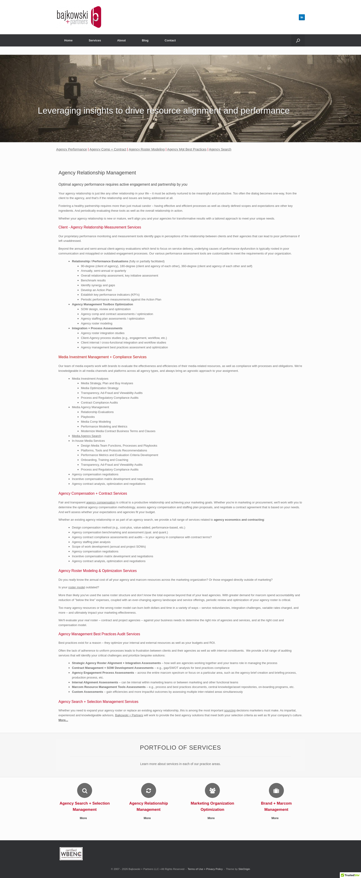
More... (63, 720)
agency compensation (100, 502)
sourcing (230, 710)
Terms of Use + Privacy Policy (205, 869)
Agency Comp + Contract (107, 149)
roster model (76, 587)
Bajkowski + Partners (129, 715)
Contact (170, 40)
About (121, 40)
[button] (298, 40)
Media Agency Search (86, 436)
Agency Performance (71, 149)
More (85, 818)
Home (68, 40)
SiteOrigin (244, 869)
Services (95, 40)
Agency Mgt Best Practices (187, 149)
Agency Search (220, 149)
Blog (145, 40)
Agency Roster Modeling (147, 149)
